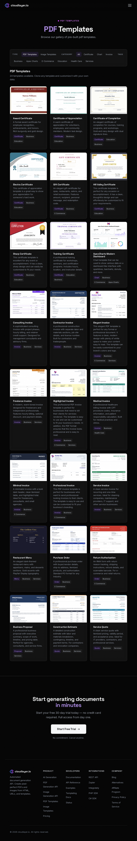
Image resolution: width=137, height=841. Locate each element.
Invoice (109, 54)
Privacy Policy (119, 797)
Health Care (76, 61)
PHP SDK (93, 793)
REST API (93, 777)
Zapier (92, 782)
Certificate (88, 54)
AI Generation (49, 777)
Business (18, 61)
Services (89, 61)
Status (69, 802)
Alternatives (117, 782)
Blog (114, 777)
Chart (99, 54)
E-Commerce (48, 61)
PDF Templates (30, 54)
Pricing (46, 816)
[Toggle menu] (129, 5)
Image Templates (48, 54)
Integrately (94, 788)
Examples (70, 788)
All (79, 54)
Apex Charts (32, 61)
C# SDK (93, 798)
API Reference (73, 782)
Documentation (73, 777)
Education (62, 61)
